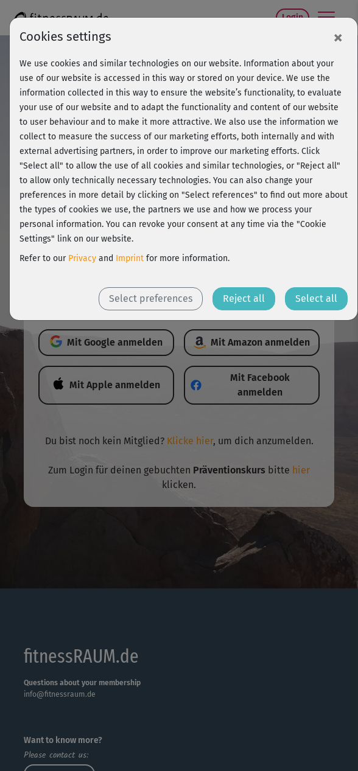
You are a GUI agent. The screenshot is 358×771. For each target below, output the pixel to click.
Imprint (130, 258)
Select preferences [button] (150, 298)
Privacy (82, 258)
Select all (316, 298)
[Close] (338, 37)
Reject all (244, 298)
